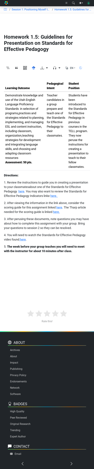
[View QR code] (25, 68)
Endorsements (18, 381)
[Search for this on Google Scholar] (34, 68)
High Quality (17, 411)
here (21, 191)
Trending (15, 430)
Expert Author (18, 436)
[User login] (88, 3)
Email (18, 453)
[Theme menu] (81, 3)
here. (54, 196)
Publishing (16, 368)
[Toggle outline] (8, 68)
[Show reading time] (80, 68)
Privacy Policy (18, 375)
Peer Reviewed (18, 417)
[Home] (6, 3)
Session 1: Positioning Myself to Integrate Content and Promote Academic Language (31, 9)
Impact (14, 362)
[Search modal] (73, 3)
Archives (15, 350)
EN (71, 68)
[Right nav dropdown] (66, 3)
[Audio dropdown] (57, 68)
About (13, 356)
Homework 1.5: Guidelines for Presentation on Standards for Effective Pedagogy (72, 9)
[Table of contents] (5, 10)
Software (15, 394)
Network (15, 387)
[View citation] (16, 68)
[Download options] (44, 68)
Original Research (20, 424)
